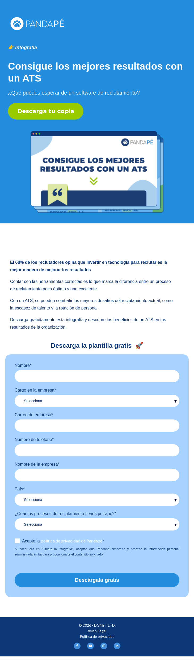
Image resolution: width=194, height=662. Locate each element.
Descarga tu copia (45, 111)
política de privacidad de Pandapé (71, 540)
